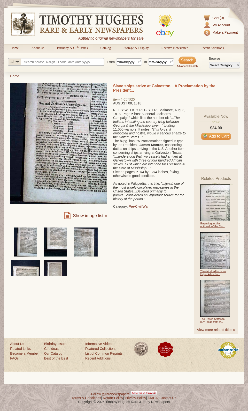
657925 (129, 99)
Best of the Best (56, 358)
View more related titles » (216, 330)
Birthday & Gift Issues (72, 48)
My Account (221, 25)
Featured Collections (100, 349)
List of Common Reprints (104, 353)
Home (14, 48)
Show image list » (90, 215)
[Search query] (56, 62)
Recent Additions (212, 48)
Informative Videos (99, 344)
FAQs (14, 358)
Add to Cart (216, 136)
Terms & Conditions (86, 398)
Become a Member (24, 353)
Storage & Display (136, 48)
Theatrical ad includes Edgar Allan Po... (213, 273)
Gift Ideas (51, 349)
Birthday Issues (55, 344)
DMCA (153, 398)
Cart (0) (218, 18)
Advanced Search (187, 66)
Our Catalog (53, 353)
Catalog (105, 48)
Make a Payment (225, 32)
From (111, 62)
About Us (37, 48)
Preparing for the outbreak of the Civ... (212, 225)
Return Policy (113, 398)
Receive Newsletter (174, 48)
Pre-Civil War (139, 206)
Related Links (20, 349)
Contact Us (168, 398)
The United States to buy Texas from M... (212, 320)
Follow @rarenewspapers (110, 394)
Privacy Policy (135, 398)
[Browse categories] (224, 65)
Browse (214, 58)
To (145, 62)
